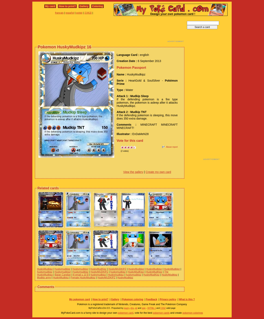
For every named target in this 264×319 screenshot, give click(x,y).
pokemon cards (161, 312)
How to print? (67, 6)
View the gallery (133, 172)
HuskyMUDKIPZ (117, 269)
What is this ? (187, 299)
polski (79, 12)
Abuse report (172, 147)
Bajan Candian (63, 274)
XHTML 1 (151, 308)
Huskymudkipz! (63, 271)
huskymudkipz (62, 269)
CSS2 (163, 308)
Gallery (84, 6)
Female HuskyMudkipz (83, 277)
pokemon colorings (192, 312)
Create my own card (158, 172)
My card (50, 6)
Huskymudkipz (80, 269)
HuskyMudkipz (45, 269)
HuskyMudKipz (98, 269)
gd (136, 308)
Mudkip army (44, 277)
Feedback (151, 299)
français (59, 12)
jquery (126, 308)
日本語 (88, 12)
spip (143, 308)
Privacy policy (168, 299)
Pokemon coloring (132, 299)
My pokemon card (79, 299)
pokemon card (125, 312)
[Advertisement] (110, 30)
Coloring (97, 6)
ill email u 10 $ (80, 274)
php (132, 308)
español (70, 12)
